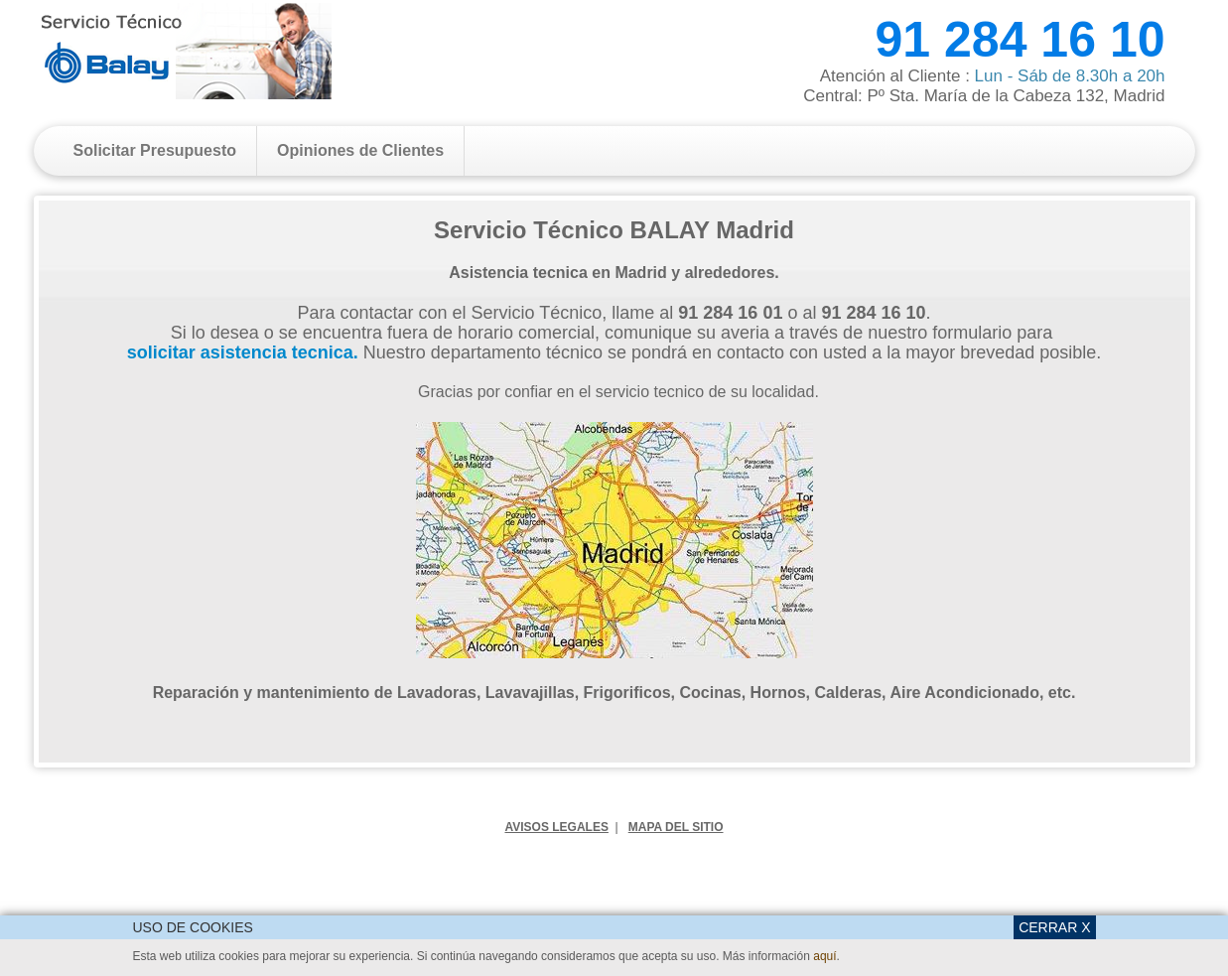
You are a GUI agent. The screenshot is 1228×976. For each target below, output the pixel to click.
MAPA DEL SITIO (676, 827)
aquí (824, 956)
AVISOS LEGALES (556, 827)
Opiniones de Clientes (360, 150)
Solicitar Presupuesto (155, 150)
